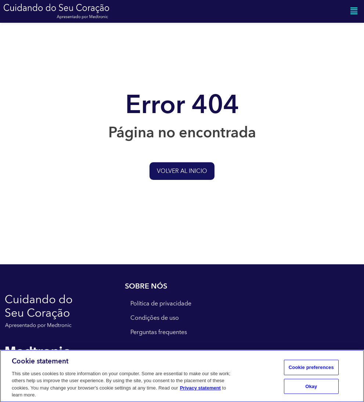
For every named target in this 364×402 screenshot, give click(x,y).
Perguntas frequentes (158, 332)
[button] (354, 11)
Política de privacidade (160, 303)
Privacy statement (200, 389)
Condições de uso (154, 318)
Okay (311, 388)
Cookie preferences (311, 369)
